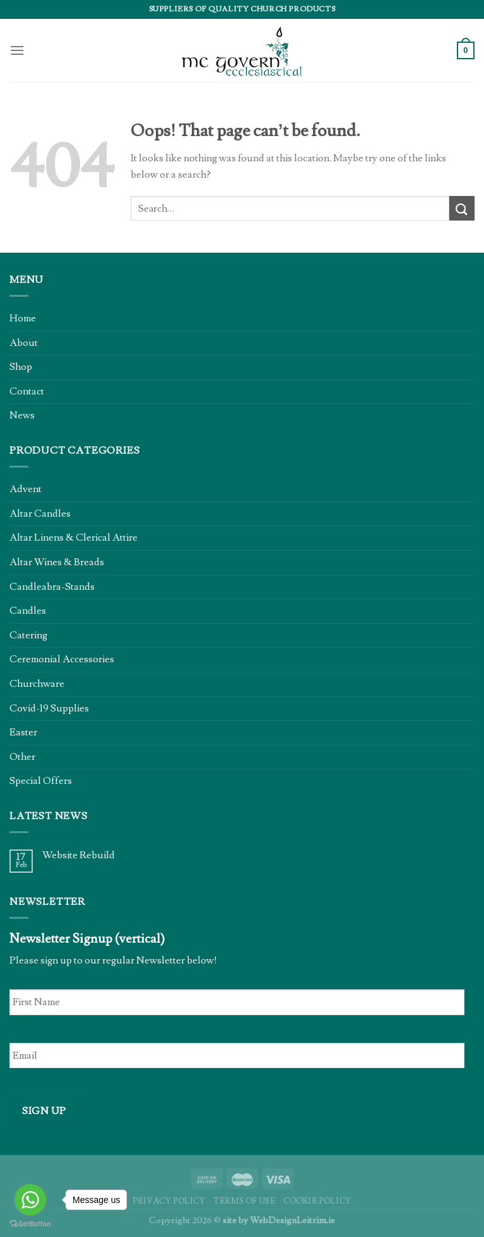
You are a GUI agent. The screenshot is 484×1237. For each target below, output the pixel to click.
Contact (26, 391)
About (23, 343)
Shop (20, 366)
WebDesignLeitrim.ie (292, 1220)
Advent (25, 489)
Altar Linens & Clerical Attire (73, 537)
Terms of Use (244, 1201)
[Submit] (462, 208)
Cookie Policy (317, 1201)
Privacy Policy (169, 1201)
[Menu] (17, 50)
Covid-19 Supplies (49, 708)
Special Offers (40, 780)
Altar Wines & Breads (56, 562)
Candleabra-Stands (52, 586)
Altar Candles (40, 513)
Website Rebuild (78, 855)
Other (22, 757)
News (22, 415)
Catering (28, 635)
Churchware (36, 683)
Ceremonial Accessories (61, 659)
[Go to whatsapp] (30, 1200)
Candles (27, 610)
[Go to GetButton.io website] (30, 1224)
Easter (23, 732)
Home (22, 318)
